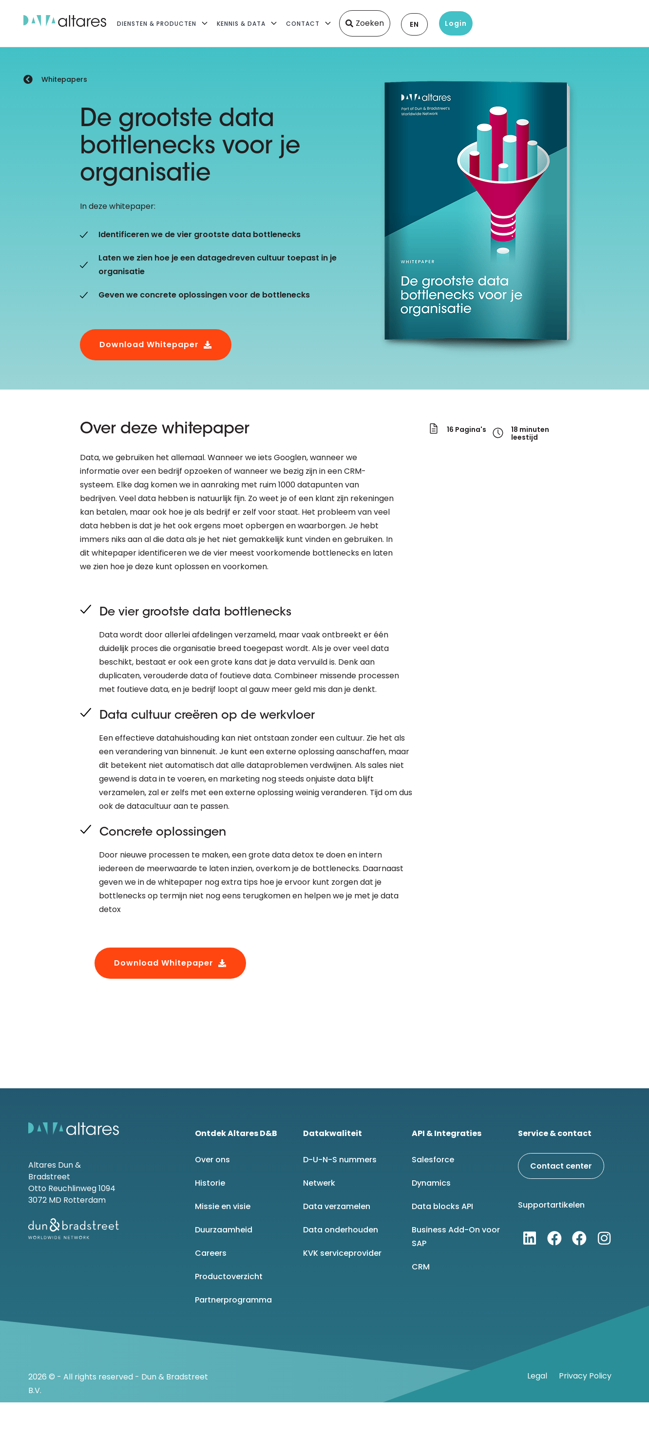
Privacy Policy (585, 1375)
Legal (537, 1375)
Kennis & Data (241, 23)
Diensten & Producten (156, 23)
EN (414, 24)
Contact (303, 23)
